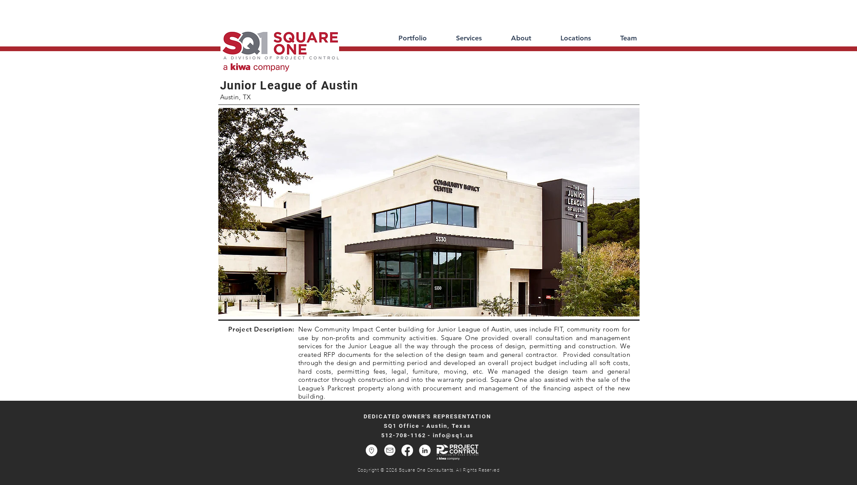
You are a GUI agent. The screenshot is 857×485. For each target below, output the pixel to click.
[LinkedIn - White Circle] (425, 450)
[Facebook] (407, 450)
